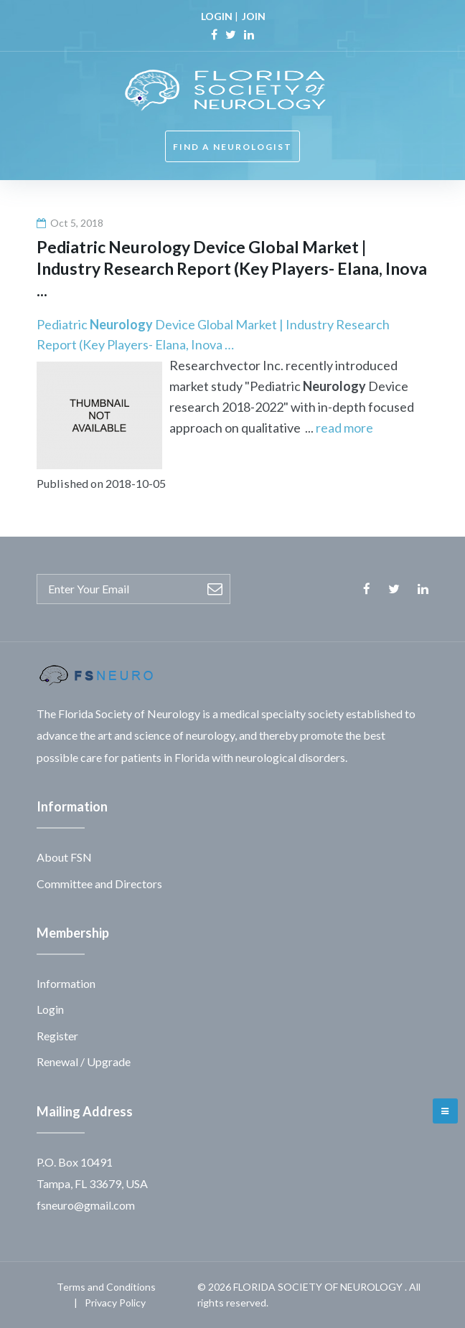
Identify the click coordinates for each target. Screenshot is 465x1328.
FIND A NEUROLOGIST (232, 146)
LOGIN (216, 16)
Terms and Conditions (106, 1287)
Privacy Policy (115, 1302)
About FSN (64, 857)
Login (50, 1009)
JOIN (254, 16)
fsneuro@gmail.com (86, 1205)
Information (66, 983)
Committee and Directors (99, 883)
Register (57, 1035)
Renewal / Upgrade (84, 1061)
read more (344, 427)
